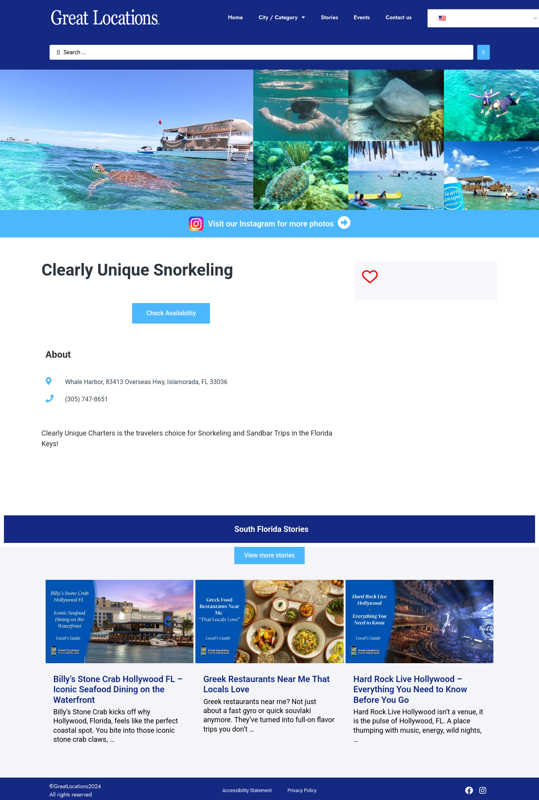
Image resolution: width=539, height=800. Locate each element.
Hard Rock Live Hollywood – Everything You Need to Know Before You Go (410, 689)
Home (235, 17)
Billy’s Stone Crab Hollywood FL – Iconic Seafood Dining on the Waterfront (118, 689)
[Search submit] (483, 52)
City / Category (282, 17)
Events (362, 17)
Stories (329, 17)
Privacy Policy (301, 790)
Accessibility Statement (247, 790)
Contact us (399, 17)
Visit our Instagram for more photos (271, 223)
